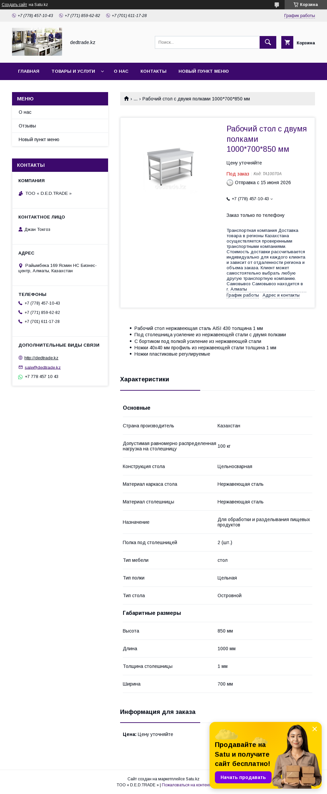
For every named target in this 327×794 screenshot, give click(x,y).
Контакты (153, 71)
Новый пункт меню (204, 71)
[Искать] (268, 42)
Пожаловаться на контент (186, 785)
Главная (28, 71)
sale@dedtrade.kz (43, 367)
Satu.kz (193, 779)
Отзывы (27, 125)
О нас (121, 71)
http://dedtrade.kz (41, 357)
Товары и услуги (73, 71)
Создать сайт (14, 4)
